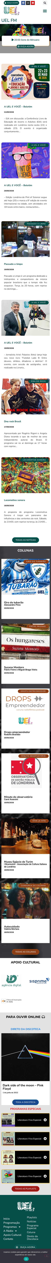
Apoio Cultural (12, 1235)
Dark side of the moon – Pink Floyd (23, 1087)
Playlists (32, 1217)
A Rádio (10, 1231)
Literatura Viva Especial (29, 1120)
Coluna (31, 1232)
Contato (8, 1239)
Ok (26, 1259)
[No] (46, 1256)
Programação (11, 1223)
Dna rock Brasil (12, 421)
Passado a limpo (13, 264)
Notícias (31, 1221)
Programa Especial (32, 1227)
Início (6, 1219)
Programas (12, 1227)
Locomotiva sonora (14, 500)
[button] (45, 3)
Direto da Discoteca (32, 1238)
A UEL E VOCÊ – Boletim (18, 106)
